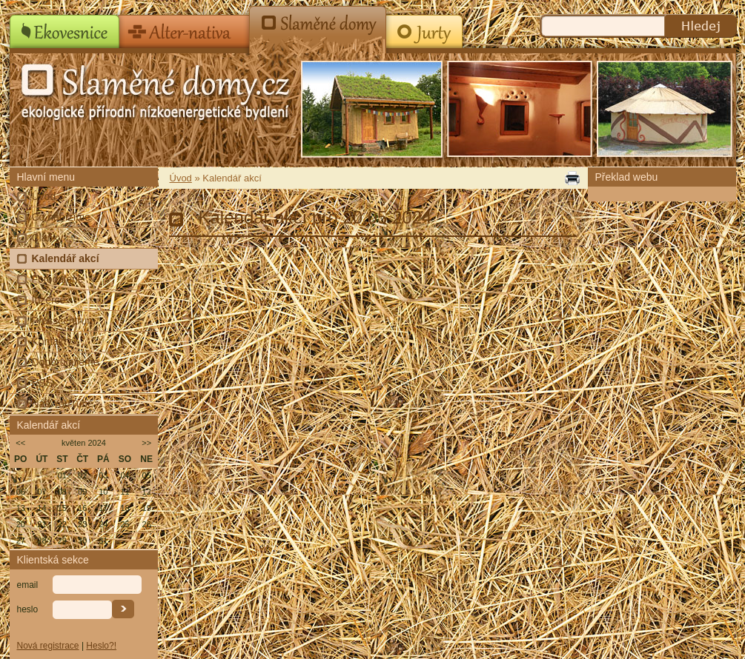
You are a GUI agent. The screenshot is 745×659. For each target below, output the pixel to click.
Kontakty (52, 341)
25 (124, 524)
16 (82, 508)
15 (62, 508)
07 (41, 491)
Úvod (44, 196)
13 (20, 508)
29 (62, 540)
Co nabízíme (61, 217)
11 (124, 491)
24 (103, 524)
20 (20, 524)
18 (124, 508)
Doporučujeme (65, 362)
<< (20, 442)
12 (146, 491)
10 (103, 491)
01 (62, 475)
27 (20, 540)
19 (146, 508)
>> (146, 442)
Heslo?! (101, 645)
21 (41, 524)
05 (146, 475)
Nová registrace (48, 645)
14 (41, 508)
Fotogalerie (58, 279)
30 (82, 540)
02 (82, 475)
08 (62, 491)
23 (82, 524)
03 (103, 475)
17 (103, 508)
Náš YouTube (63, 403)
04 (124, 475)
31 (103, 540)
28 (41, 540)
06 (20, 491)
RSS (42, 383)
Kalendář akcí (65, 258)
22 (62, 524)
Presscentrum (64, 321)
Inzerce (49, 300)
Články (48, 238)
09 (82, 491)
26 (146, 524)
